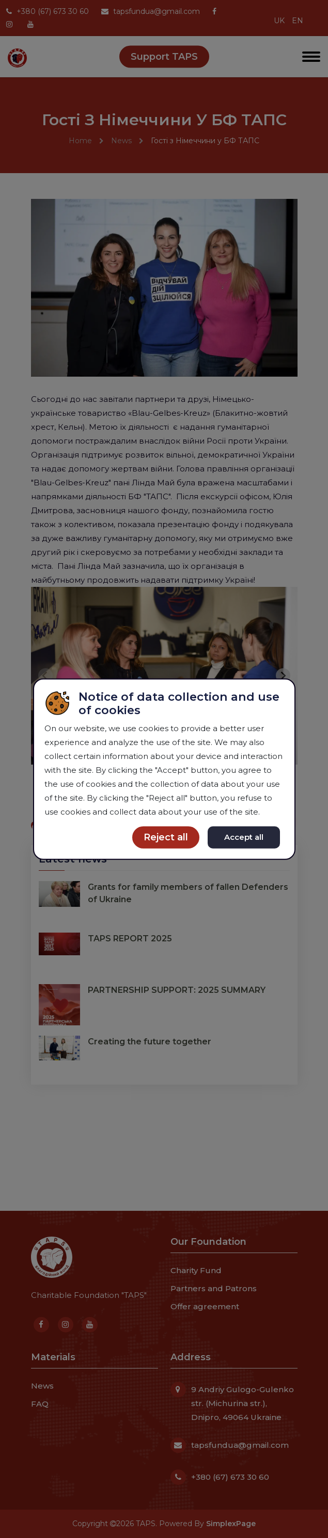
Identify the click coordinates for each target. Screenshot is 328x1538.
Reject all (166, 837)
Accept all (243, 837)
